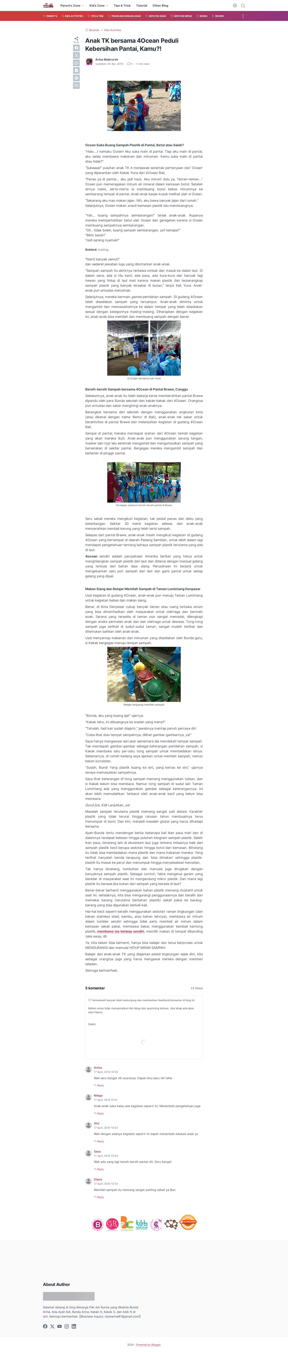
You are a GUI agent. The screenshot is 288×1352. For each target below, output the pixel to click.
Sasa (97, 1151)
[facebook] (76, 48)
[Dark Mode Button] (235, 5)
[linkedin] (74, 1326)
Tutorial (141, 5)
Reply (100, 1085)
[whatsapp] (76, 63)
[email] (76, 85)
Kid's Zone (97, 5)
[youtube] (59, 1326)
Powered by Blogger (148, 1344)
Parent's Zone (70, 5)
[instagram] (66, 1326)
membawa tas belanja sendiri (120, 931)
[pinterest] (76, 78)
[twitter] (76, 55)
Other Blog (160, 5)
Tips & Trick (122, 5)
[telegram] (76, 70)
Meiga (98, 1095)
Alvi (96, 1123)
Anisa (98, 1067)
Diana (98, 1179)
